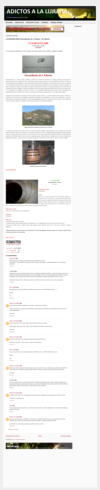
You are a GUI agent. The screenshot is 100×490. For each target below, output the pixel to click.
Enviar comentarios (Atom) (18, 439)
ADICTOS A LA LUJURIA (37, 12)
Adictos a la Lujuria (15, 252)
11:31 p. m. (12, 400)
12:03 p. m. (12, 426)
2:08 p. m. (11, 298)
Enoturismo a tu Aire (32, 22)
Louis (10, 405)
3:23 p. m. (11, 315)
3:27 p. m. (11, 331)
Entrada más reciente (12, 436)
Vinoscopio (9, 22)
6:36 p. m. (11, 375)
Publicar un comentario (13, 429)
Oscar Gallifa (12, 287)
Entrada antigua (66, 436)
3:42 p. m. (11, 344)
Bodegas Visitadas (56, 22)
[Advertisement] (19, 463)
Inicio (40, 436)
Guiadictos (45, 22)
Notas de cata (19, 22)
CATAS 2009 (12, 250)
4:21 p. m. (11, 360)
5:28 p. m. (11, 387)
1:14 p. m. (11, 282)
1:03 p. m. (11, 266)
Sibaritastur (12, 258)
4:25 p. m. (11, 411)
